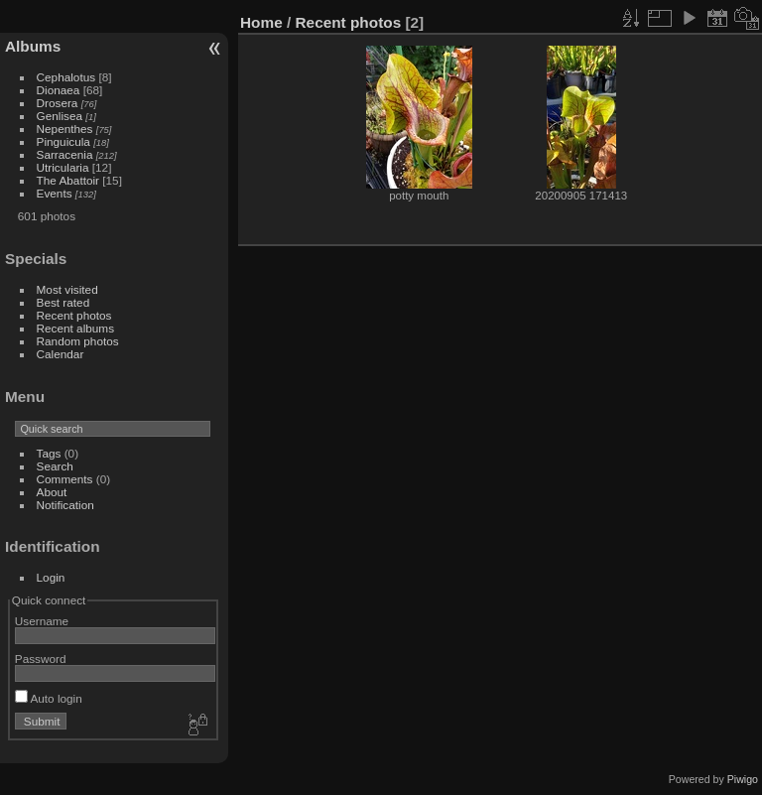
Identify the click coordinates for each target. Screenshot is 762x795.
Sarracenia (65, 154)
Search (55, 466)
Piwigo (742, 779)
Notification (65, 504)
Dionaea (58, 89)
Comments (65, 478)
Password (40, 658)
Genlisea (59, 115)
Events (54, 193)
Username (41, 620)
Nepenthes (65, 128)
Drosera (57, 102)
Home (261, 22)
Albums (33, 46)
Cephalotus (66, 76)
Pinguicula (63, 141)
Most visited (67, 289)
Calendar (60, 353)
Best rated (63, 302)
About (52, 491)
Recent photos (74, 315)
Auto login (48, 698)
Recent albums (75, 328)
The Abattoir (68, 180)
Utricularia (63, 167)
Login (51, 577)
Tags (49, 453)
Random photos (78, 340)
